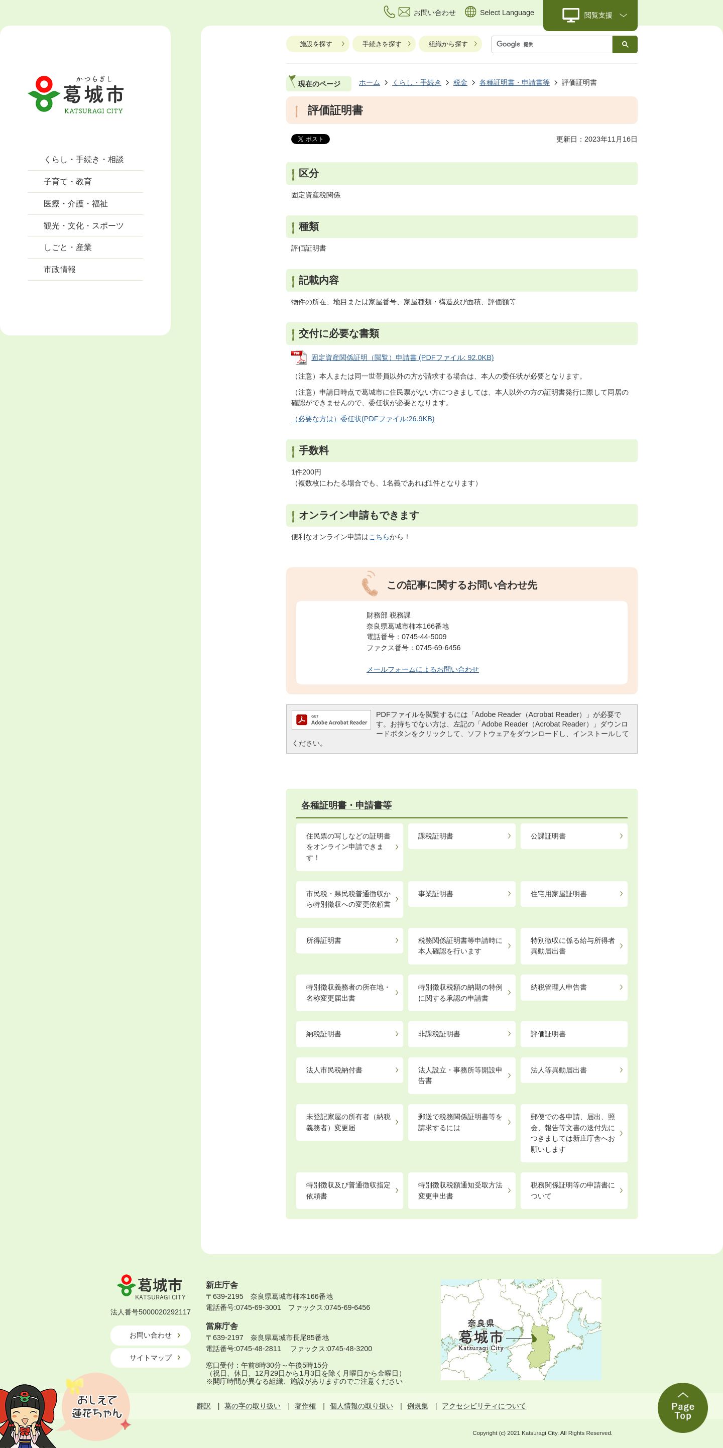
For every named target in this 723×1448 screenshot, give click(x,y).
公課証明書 (548, 836)
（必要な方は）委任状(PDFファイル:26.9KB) (363, 419)
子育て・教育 (68, 181)
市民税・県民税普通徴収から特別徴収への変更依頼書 (348, 899)
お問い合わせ (151, 1335)
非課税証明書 (439, 1034)
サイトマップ (151, 1358)
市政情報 (60, 269)
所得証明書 (323, 940)
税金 (460, 82)
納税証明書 (323, 1034)
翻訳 (204, 1406)
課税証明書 (435, 836)
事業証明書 (435, 894)
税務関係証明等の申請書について (573, 1190)
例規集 (417, 1406)
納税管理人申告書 (559, 987)
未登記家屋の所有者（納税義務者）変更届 (348, 1122)
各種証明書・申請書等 (514, 82)
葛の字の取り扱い (252, 1406)
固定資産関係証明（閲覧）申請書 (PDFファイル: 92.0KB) (402, 357)
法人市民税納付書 (334, 1070)
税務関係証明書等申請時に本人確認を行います (460, 945)
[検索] (554, 44)
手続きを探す (382, 44)
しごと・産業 (68, 247)
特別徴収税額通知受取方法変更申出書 (460, 1190)
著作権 (305, 1406)
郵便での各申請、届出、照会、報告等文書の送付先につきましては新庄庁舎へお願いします (573, 1133)
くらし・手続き (416, 82)
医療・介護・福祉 (76, 203)
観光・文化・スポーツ (84, 225)
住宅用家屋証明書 (559, 894)
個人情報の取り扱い (361, 1406)
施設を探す (316, 44)
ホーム (369, 82)
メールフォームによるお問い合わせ (423, 669)
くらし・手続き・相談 (84, 159)
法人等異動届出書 (559, 1070)
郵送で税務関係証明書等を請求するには (460, 1122)
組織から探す (448, 44)
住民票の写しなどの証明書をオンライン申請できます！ (348, 847)
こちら (379, 537)
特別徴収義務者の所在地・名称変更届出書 (348, 992)
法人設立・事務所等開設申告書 (460, 1075)
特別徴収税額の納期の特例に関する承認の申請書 (460, 992)
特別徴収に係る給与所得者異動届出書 (573, 945)
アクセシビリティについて (484, 1406)
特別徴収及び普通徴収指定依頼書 (348, 1190)
